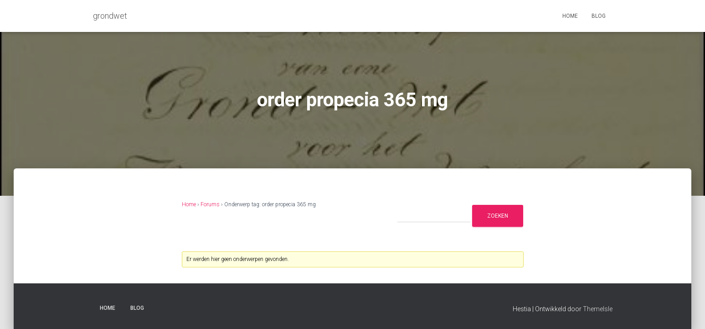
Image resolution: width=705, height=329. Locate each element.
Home (570, 16)
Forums (210, 204)
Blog (599, 16)
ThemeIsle (597, 309)
